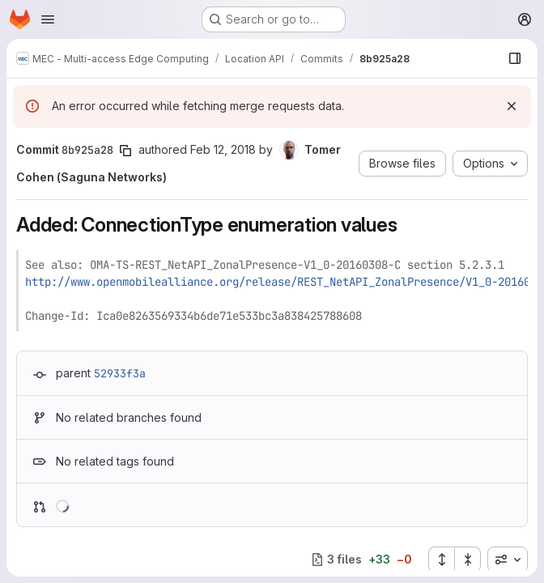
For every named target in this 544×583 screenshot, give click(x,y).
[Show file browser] (515, 58)
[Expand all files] (441, 559)
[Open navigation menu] (48, 19)
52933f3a (120, 373)
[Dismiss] (511, 106)
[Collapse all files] (468, 559)
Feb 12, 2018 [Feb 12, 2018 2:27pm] (223, 149)
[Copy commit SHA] (125, 150)
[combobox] (507, 559)
